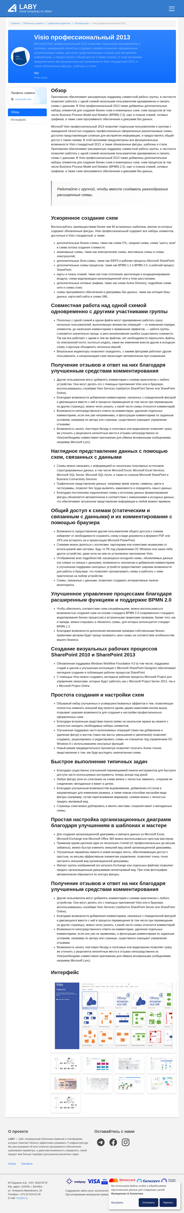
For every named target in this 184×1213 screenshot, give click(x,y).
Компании (165, 11)
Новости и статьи (110, 11)
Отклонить (148, 1202)
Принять (168, 1202)
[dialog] (144, 1195)
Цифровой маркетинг (59, 27)
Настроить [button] (117, 1202)
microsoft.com (23, 102)
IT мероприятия (140, 11)
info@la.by (22, 1202)
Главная (15, 27)
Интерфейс (18, 123)
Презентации (82, 27)
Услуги (12, 1167)
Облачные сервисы (79, 11)
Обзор (15, 115)
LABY (28, 8)
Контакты (27, 1167)
